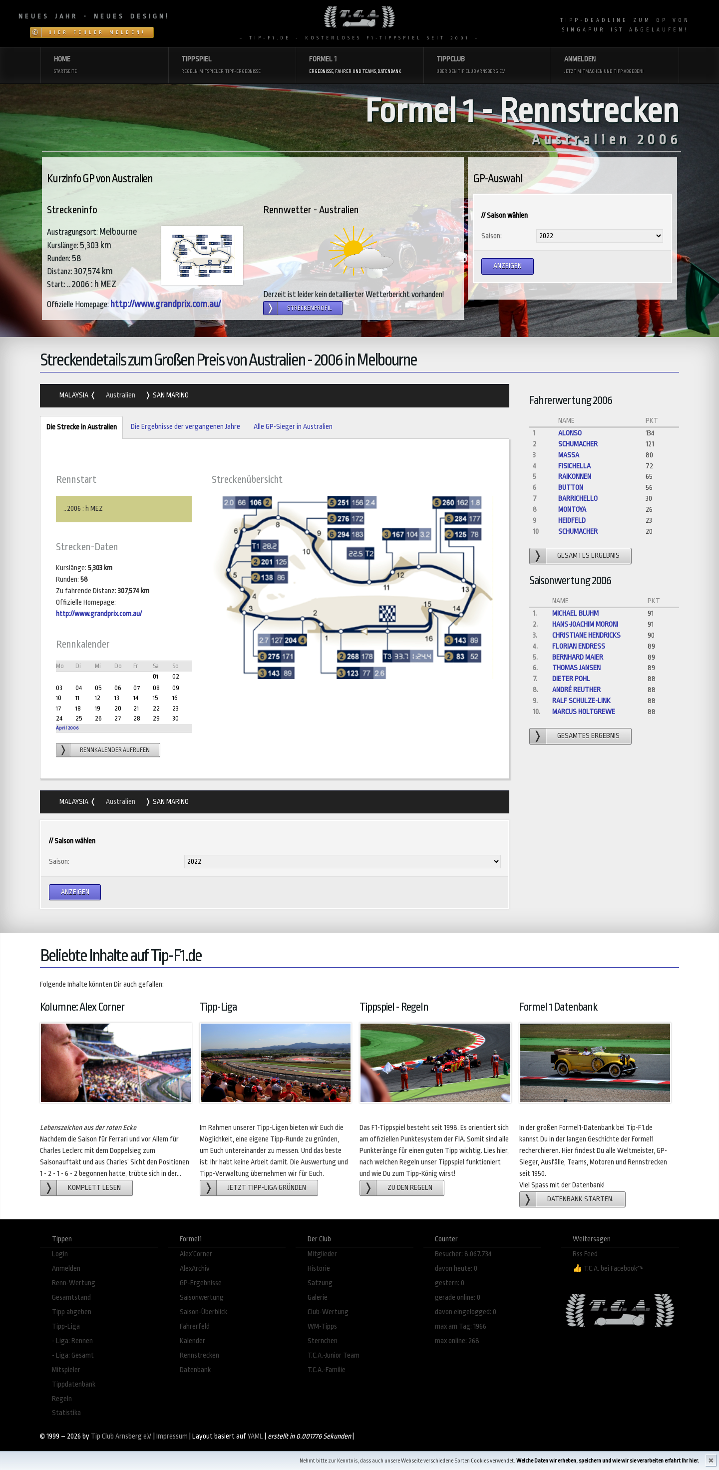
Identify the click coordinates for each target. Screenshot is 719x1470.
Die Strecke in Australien (78, 427)
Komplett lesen (94, 1187)
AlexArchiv (195, 1268)
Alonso (570, 433)
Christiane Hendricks (586, 635)
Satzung (320, 1283)
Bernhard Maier (577, 657)
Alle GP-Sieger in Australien (293, 426)
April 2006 (67, 728)
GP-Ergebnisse (201, 1283)
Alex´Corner (196, 1254)
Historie (319, 1268)
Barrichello (578, 498)
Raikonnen (574, 476)
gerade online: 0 (457, 1297)
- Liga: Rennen (72, 1341)
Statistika (66, 1413)
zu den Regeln (409, 1187)
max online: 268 (457, 1341)
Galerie (318, 1297)
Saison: (491, 236)
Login (60, 1254)
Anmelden (66, 1268)
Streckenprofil (309, 308)
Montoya (572, 509)
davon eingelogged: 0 (465, 1312)
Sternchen (323, 1341)
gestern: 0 (449, 1283)
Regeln (62, 1399)
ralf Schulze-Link (581, 701)
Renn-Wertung (73, 1283)
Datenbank (195, 1370)
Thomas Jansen (576, 668)
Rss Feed (585, 1254)
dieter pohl (571, 679)
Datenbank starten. (580, 1199)
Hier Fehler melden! (97, 32)
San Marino (170, 395)
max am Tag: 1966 (460, 1326)
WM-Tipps (322, 1326)
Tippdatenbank (73, 1384)
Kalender (192, 1341)
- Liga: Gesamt (73, 1355)
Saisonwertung (202, 1297)
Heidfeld (572, 520)
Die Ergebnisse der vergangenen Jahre (185, 426)
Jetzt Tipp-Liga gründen (267, 1187)
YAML (255, 1436)
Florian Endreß (578, 646)
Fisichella (574, 466)
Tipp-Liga (66, 1326)
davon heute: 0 (456, 1268)
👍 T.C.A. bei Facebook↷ (608, 1268)
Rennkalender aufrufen (115, 749)
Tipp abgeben (71, 1312)
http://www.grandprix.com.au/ (165, 304)
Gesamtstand (71, 1297)
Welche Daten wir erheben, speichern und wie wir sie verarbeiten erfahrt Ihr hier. (607, 1461)
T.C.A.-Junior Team (334, 1355)
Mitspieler (66, 1370)
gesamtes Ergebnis (588, 555)
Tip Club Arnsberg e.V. (121, 1436)
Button (570, 487)
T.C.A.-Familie (327, 1370)
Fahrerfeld (195, 1326)
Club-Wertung (328, 1312)
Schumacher (578, 444)
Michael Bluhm (575, 613)
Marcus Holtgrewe (583, 712)
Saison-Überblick (203, 1312)
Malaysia (74, 395)
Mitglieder (322, 1254)
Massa (568, 455)
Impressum (172, 1436)
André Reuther (576, 690)
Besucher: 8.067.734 (463, 1254)
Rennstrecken (199, 1355)
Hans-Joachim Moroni (585, 624)
